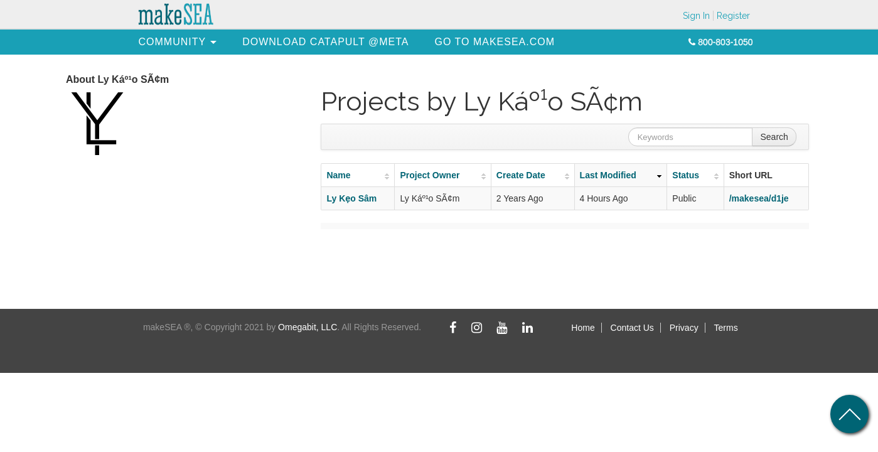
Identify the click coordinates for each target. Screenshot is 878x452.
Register (733, 16)
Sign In (696, 16)
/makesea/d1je (759, 198)
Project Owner (429, 175)
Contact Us (632, 328)
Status (685, 175)
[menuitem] (172, 41)
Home (582, 328)
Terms (726, 328)
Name (338, 175)
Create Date (520, 175)
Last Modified (608, 175)
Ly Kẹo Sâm (351, 198)
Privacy (684, 328)
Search (774, 137)
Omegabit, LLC (307, 327)
